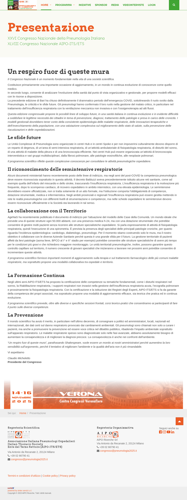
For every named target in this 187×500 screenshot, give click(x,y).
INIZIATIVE (85, 5)
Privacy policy (68, 475)
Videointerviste (133, 5)
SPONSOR (101, 5)
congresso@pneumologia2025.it (29, 459)
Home (46, 5)
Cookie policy (50, 475)
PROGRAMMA (65, 5)
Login (151, 5)
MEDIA (115, 5)
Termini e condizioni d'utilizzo (24, 475)
